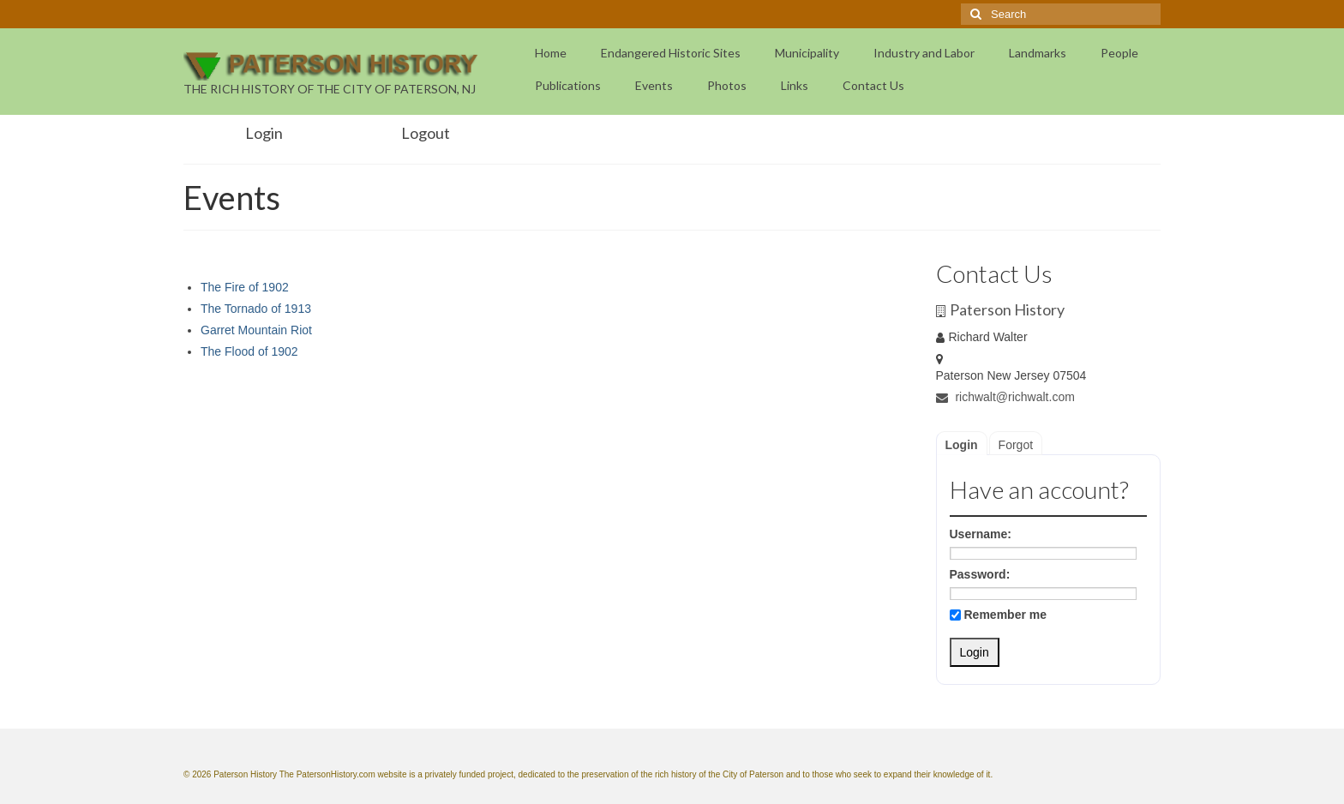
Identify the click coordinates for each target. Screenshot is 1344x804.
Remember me (998, 614)
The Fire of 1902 (245, 287)
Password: (980, 574)
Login (961, 445)
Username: (980, 534)
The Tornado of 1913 (256, 308)
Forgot (1016, 445)
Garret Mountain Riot (256, 330)
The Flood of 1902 (249, 351)
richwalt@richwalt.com (1005, 397)
